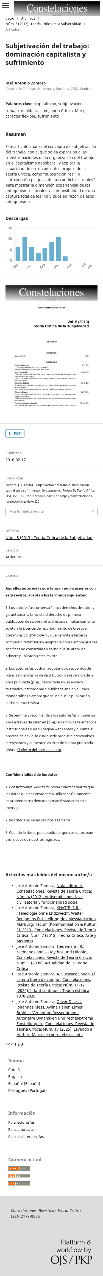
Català (14, 1069)
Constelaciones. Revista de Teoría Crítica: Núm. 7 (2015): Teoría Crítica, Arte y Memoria (56, 935)
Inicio (9, 18)
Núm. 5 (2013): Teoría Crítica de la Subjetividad (43, 23)
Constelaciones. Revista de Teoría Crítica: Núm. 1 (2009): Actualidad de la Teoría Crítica (54, 963)
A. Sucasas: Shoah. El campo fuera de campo (55, 976)
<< (7, 1044)
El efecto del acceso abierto (39, 749)
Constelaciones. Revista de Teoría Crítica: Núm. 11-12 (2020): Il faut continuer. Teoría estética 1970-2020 (53, 988)
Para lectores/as (21, 1122)
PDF (17, 433)
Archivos (28, 18)
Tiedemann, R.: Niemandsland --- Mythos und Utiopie (51, 949)
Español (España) (24, 1083)
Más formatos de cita (26, 511)
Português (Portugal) (27, 1090)
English (15, 1076)
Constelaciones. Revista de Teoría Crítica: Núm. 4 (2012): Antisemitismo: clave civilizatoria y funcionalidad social (54, 896)
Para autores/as (21, 1129)
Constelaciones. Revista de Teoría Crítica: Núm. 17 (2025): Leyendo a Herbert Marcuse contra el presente (55, 1029)
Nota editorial (70, 885)
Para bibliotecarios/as (26, 1136)
